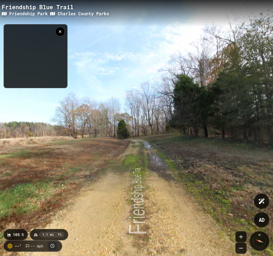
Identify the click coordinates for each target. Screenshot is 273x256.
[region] (35, 56)
